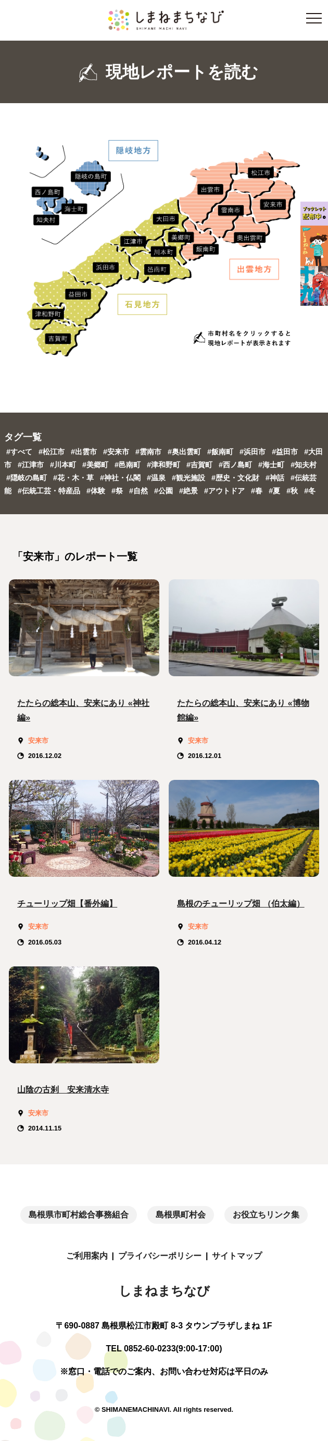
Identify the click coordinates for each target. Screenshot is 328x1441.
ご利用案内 (87, 1255)
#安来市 (117, 452)
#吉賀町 (200, 465)
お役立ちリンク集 (266, 1214)
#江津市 (32, 465)
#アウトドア (225, 491)
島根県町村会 (181, 1214)
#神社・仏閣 (121, 478)
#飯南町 (221, 452)
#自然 (139, 491)
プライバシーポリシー (159, 1255)
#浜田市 (253, 452)
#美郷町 (96, 465)
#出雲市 (85, 452)
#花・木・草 (74, 478)
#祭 (118, 491)
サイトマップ (237, 1255)
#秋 (293, 491)
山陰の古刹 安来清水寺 (63, 1089)
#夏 (275, 491)
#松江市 (53, 452)
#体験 (96, 491)
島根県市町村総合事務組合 (79, 1214)
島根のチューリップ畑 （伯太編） (240, 903)
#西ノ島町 (236, 465)
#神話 (276, 478)
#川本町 (64, 465)
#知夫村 (304, 465)
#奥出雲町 (185, 452)
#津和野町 (164, 465)
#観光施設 (189, 478)
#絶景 (189, 491)
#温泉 (157, 478)
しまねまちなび (164, 1291)
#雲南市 (149, 452)
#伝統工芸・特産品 (50, 491)
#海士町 (272, 465)
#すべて (19, 452)
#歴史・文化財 (236, 478)
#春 (257, 491)
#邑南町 (129, 465)
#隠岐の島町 (27, 478)
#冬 (310, 491)
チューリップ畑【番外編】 (67, 903)
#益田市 (286, 452)
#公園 (164, 491)
